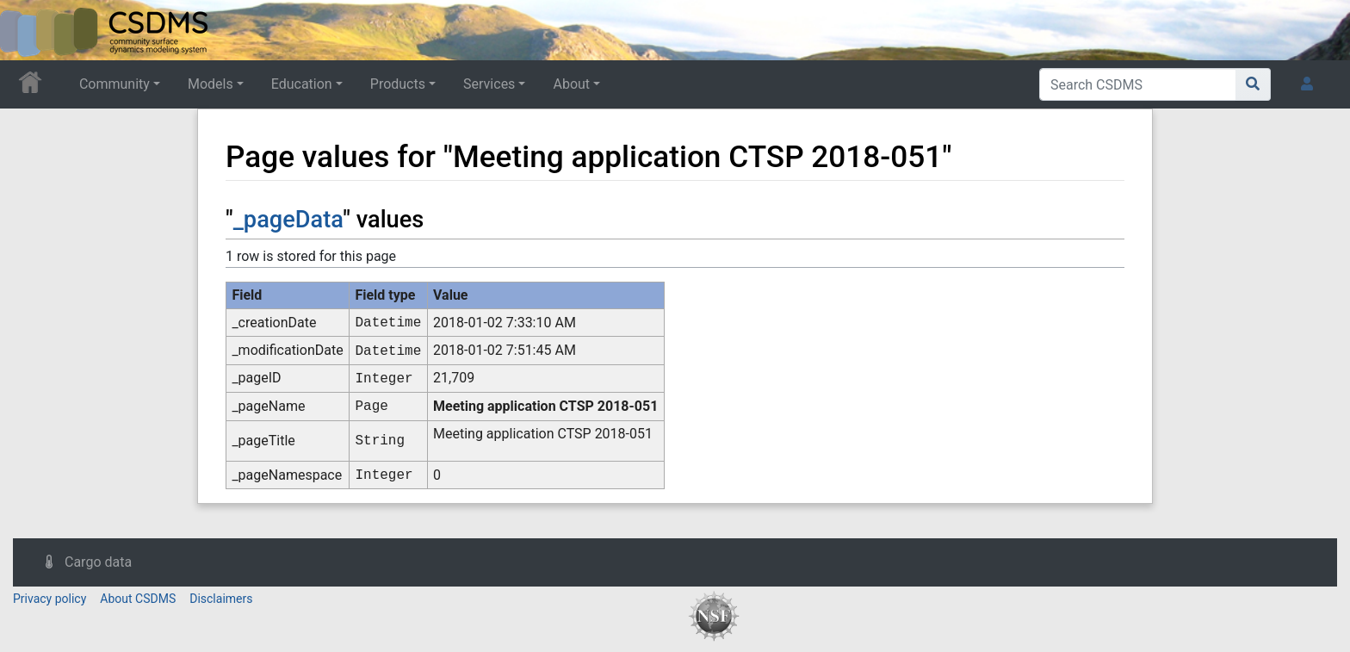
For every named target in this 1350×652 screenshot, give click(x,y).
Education (301, 84)
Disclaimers (220, 598)
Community (114, 84)
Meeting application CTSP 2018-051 (545, 406)
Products (397, 84)
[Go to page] (1253, 84)
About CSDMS (138, 598)
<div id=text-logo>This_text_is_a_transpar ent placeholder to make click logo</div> (27, 30)
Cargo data (98, 562)
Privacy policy (49, 598)
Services (489, 84)
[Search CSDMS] (1137, 84)
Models (210, 84)
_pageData (288, 219)
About (571, 84)
